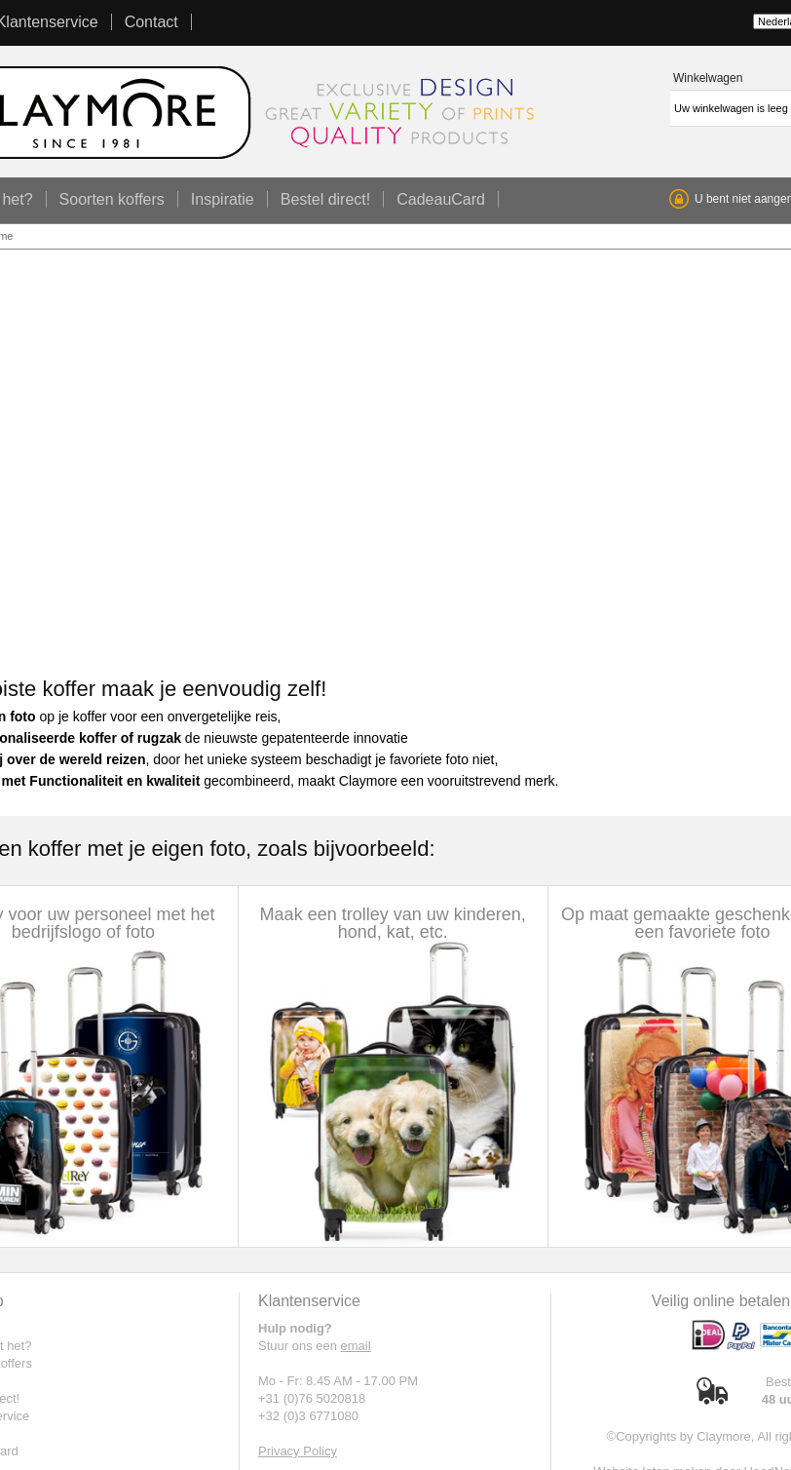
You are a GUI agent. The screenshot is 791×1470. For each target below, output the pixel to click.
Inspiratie (222, 199)
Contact (151, 22)
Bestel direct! (325, 199)
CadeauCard (440, 199)
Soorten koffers (112, 199)
